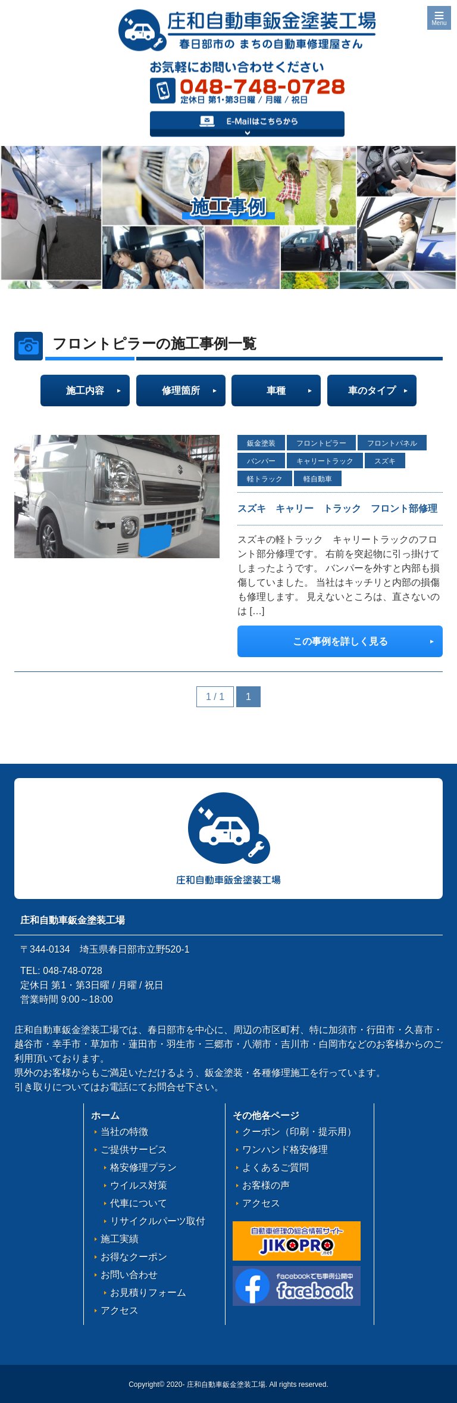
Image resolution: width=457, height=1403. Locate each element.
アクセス (120, 1310)
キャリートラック (324, 461)
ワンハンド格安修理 (285, 1149)
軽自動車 (317, 479)
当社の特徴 (124, 1132)
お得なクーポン (134, 1257)
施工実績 (120, 1239)
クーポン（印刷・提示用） (299, 1132)
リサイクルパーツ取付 (157, 1221)
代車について (138, 1203)
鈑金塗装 (261, 443)
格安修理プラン (143, 1167)
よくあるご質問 (275, 1167)
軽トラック (265, 479)
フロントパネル (392, 443)
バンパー (261, 461)
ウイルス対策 (138, 1185)
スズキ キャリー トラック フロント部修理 (337, 508)
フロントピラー (321, 443)
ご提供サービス (134, 1149)
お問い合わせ (129, 1275)
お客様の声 (266, 1185)
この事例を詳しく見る (340, 641)
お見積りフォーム (148, 1292)
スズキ (385, 461)
